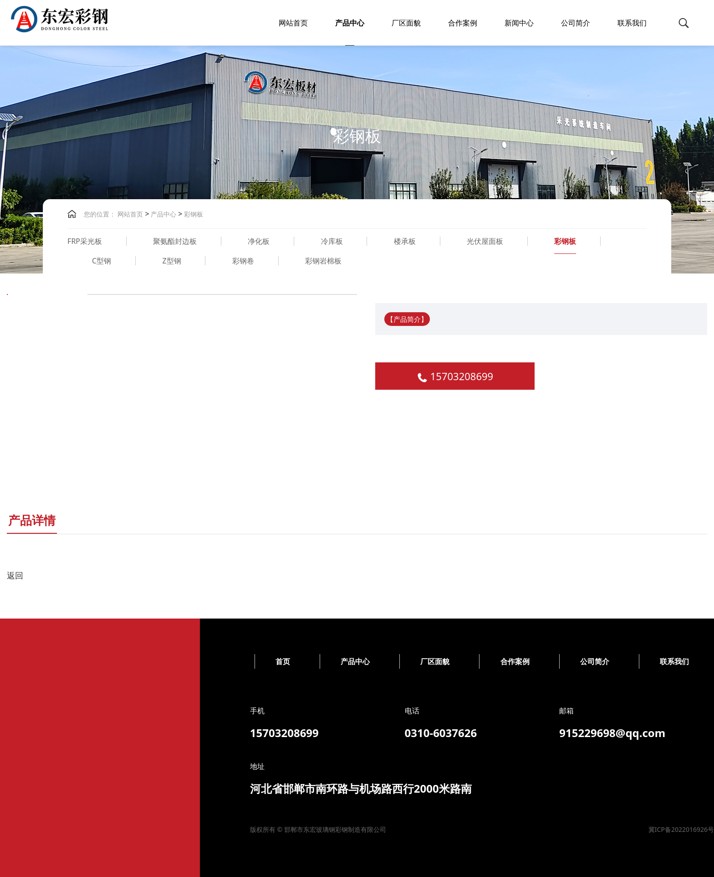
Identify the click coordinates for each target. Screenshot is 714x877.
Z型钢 (171, 261)
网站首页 (293, 23)
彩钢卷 (243, 261)
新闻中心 (519, 23)
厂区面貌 (406, 23)
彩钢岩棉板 (323, 261)
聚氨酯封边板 (175, 241)
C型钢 (101, 261)
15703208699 (461, 376)
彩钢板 (193, 214)
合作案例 (462, 23)
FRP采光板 (84, 241)
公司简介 (575, 23)
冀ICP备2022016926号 (334, 829)
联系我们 (632, 23)
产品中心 (349, 23)
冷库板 (332, 241)
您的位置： (100, 214)
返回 (15, 575)
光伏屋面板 (485, 241)
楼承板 (405, 241)
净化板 (259, 241)
